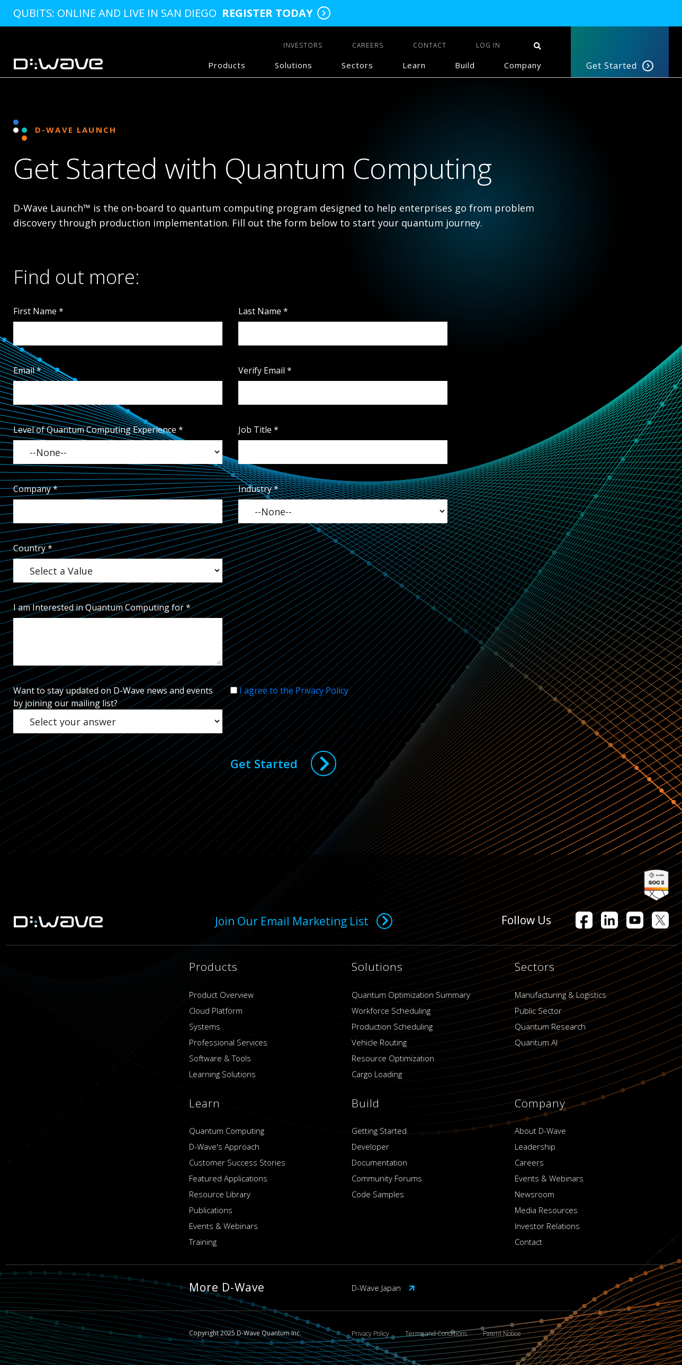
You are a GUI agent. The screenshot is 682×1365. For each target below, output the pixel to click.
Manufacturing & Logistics (560, 994)
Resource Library (219, 1194)
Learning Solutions (222, 1074)
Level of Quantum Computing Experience (98, 429)
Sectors (357, 65)
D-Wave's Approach (224, 1146)
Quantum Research (550, 1026)
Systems (204, 1026)
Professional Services (228, 1042)
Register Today (267, 13)
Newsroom (534, 1194)
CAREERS (367, 45)
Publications (210, 1210)
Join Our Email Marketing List (303, 921)
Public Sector (538, 1010)
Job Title (258, 429)
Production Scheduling (392, 1026)
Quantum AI (536, 1042)
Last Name (263, 311)
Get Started (619, 65)
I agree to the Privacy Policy (293, 690)
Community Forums (387, 1178)
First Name (38, 311)
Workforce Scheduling (391, 1010)
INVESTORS (302, 45)
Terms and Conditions (436, 1333)
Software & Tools (220, 1058)
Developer (370, 1146)
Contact (528, 1241)
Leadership (535, 1146)
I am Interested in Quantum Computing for (102, 607)
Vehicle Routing (379, 1042)
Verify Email (265, 370)
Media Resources (546, 1210)
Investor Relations (547, 1226)
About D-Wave (540, 1130)
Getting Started (379, 1130)
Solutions (293, 65)
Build (465, 65)
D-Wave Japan (383, 1287)
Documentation (379, 1162)
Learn (414, 65)
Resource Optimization (393, 1058)
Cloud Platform (216, 1010)
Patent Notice (502, 1333)
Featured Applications (228, 1178)
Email (27, 370)
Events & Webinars (223, 1226)
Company (523, 65)
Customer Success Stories (237, 1162)
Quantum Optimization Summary (411, 994)
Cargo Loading (377, 1074)
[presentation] (310, 717)
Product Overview (221, 994)
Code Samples (378, 1194)
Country (32, 548)
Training (203, 1241)
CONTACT (429, 45)
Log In (488, 45)
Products (227, 65)
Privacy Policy (370, 1333)
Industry (258, 489)
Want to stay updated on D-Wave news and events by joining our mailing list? (113, 697)
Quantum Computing (226, 1130)
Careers (529, 1162)
